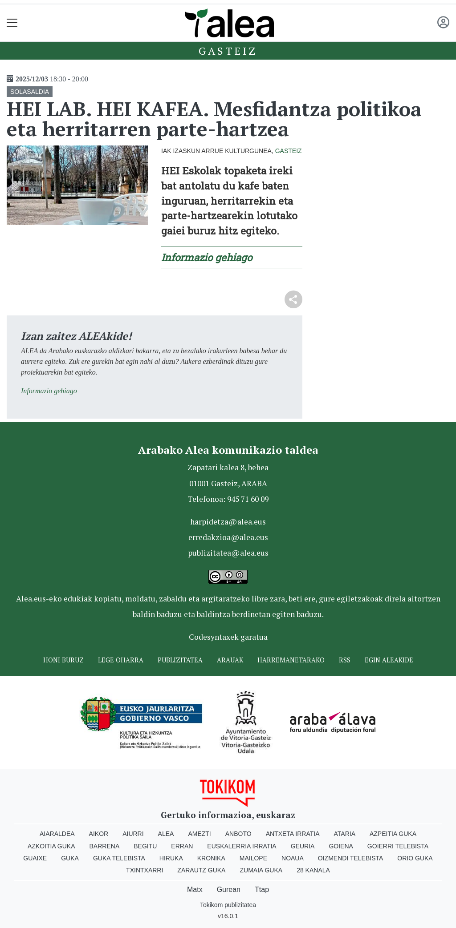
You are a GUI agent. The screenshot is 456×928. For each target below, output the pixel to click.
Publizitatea (180, 660)
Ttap (262, 889)
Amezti (199, 833)
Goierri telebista (397, 846)
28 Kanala (313, 870)
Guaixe (35, 858)
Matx (195, 889)
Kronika (211, 858)
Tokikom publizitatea (228, 904)
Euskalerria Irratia (241, 846)
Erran (182, 846)
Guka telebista (119, 858)
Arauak (230, 660)
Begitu (145, 846)
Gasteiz (228, 51)
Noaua (292, 858)
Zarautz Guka (201, 870)
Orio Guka (414, 858)
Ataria (344, 833)
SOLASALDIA (29, 91)
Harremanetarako (291, 660)
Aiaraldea (57, 833)
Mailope (253, 858)
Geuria (303, 846)
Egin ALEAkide (389, 660)
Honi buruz (63, 660)
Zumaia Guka (261, 870)
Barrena (105, 846)
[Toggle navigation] (12, 23)
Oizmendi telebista (350, 858)
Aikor (99, 833)
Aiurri (132, 833)
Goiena (341, 846)
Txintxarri (144, 870)
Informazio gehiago (206, 257)
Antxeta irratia (293, 833)
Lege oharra (120, 660)
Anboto (238, 833)
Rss (344, 660)
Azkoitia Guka (51, 846)
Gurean (228, 889)
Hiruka (171, 858)
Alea (166, 833)
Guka (70, 858)
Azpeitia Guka (393, 833)
